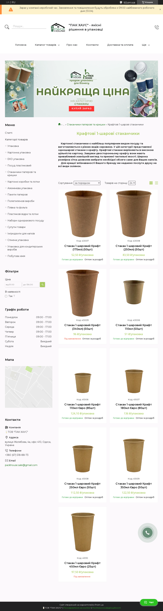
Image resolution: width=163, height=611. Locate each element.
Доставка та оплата (120, 44)
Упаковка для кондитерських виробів (25, 248)
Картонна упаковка (19, 152)
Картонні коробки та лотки (23, 181)
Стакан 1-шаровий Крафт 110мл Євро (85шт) (82, 406)
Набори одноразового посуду (25, 220)
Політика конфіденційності (106, 607)
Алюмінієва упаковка (19, 188)
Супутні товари (16, 227)
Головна (20, 44)
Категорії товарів (16, 139)
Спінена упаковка (18, 240)
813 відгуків (129, 2)
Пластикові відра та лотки (22, 214)
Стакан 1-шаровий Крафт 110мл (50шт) (134, 327)
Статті (8, 132)
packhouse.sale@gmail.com (21, 465)
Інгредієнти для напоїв (21, 233)
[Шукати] (7, 27)
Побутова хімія (16, 256)
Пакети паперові (17, 194)
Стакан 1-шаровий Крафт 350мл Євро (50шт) (134, 485)
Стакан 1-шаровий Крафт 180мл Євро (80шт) (134, 406)
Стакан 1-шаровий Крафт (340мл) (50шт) (82, 327)
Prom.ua (99, 604)
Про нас (72, 44)
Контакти (92, 44)
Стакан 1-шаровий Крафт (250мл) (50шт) (134, 247)
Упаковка (13, 146)
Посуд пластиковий (19, 165)
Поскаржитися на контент (77, 607)
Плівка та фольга (17, 207)
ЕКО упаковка (15, 159)
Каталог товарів (45, 44)
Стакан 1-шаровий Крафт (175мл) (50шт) (82, 247)
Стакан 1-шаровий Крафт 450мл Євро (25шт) (82, 564)
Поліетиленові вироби (20, 201)
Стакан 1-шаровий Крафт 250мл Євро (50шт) (82, 485)
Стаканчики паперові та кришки (86, 124)
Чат (149, 602)
